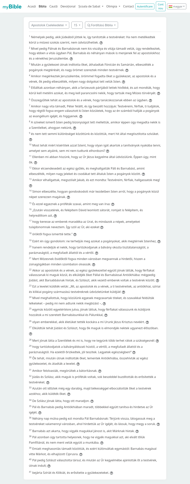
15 (76, 25)
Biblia (43, 6)
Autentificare (145, 6)
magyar (175, 6)
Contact (128, 6)
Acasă (32, 6)
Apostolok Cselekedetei (48, 25)
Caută (53, 6)
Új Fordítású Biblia (100, 25)
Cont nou (161, 6)
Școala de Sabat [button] (89, 6)
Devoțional (68, 6)
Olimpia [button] (112, 6)
